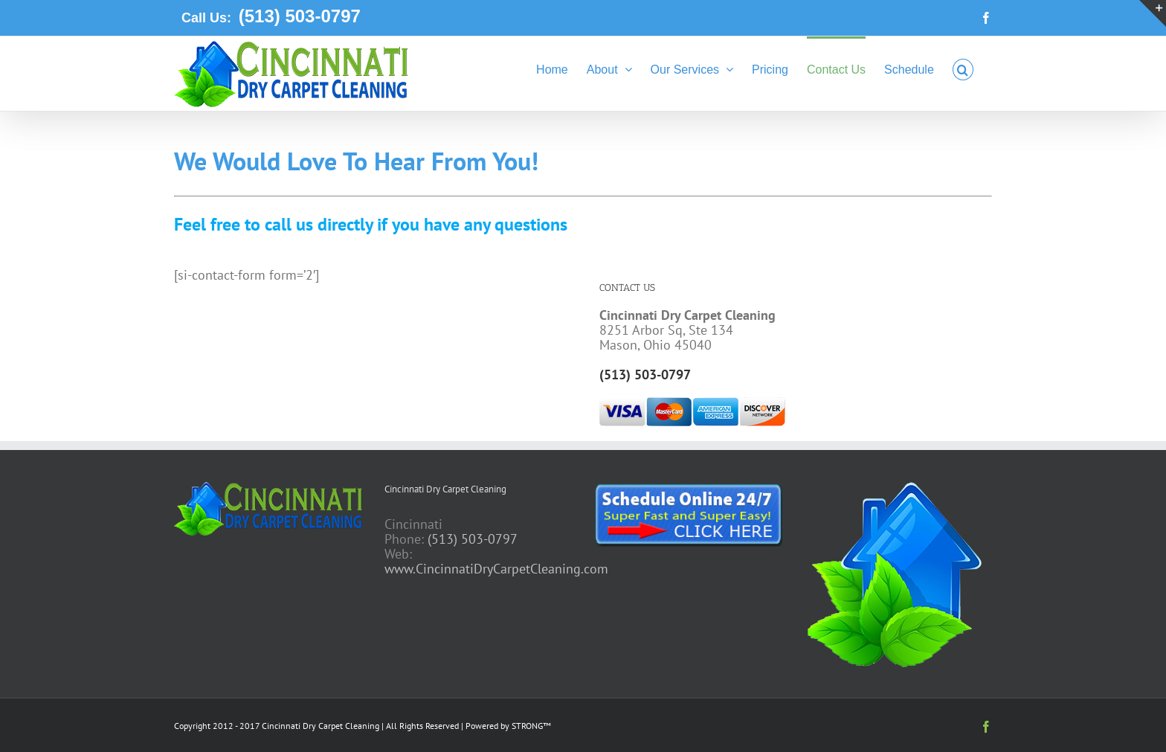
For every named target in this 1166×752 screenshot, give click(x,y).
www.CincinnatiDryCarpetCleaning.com (496, 568)
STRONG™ (531, 725)
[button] (963, 68)
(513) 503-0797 (297, 16)
